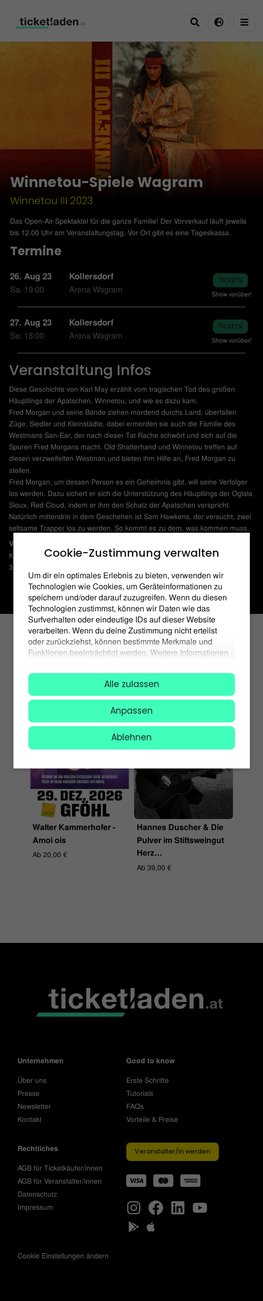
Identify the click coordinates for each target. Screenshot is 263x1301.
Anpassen (131, 711)
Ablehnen (131, 738)
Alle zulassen (131, 684)
